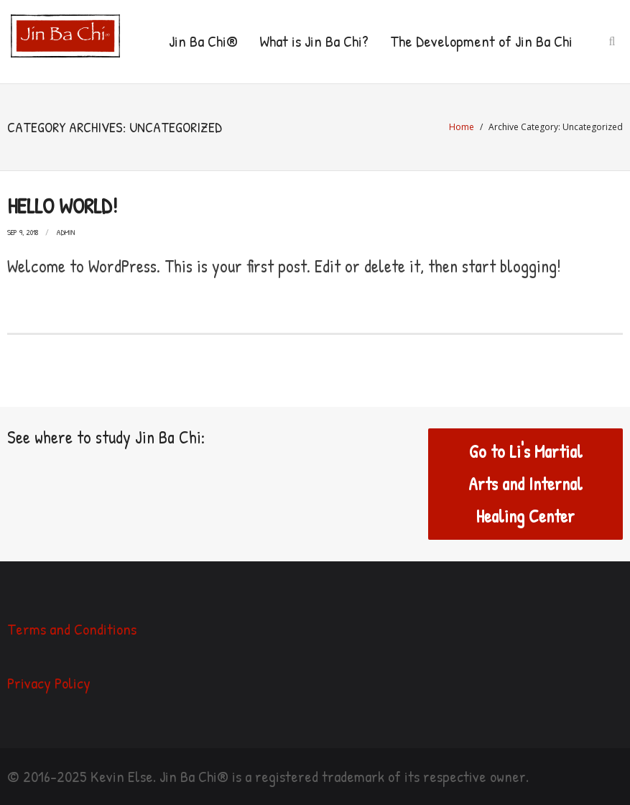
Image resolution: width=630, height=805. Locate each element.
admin (65, 232)
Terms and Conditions (71, 629)
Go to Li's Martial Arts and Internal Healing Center (525, 483)
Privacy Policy (49, 683)
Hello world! (62, 205)
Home (461, 127)
